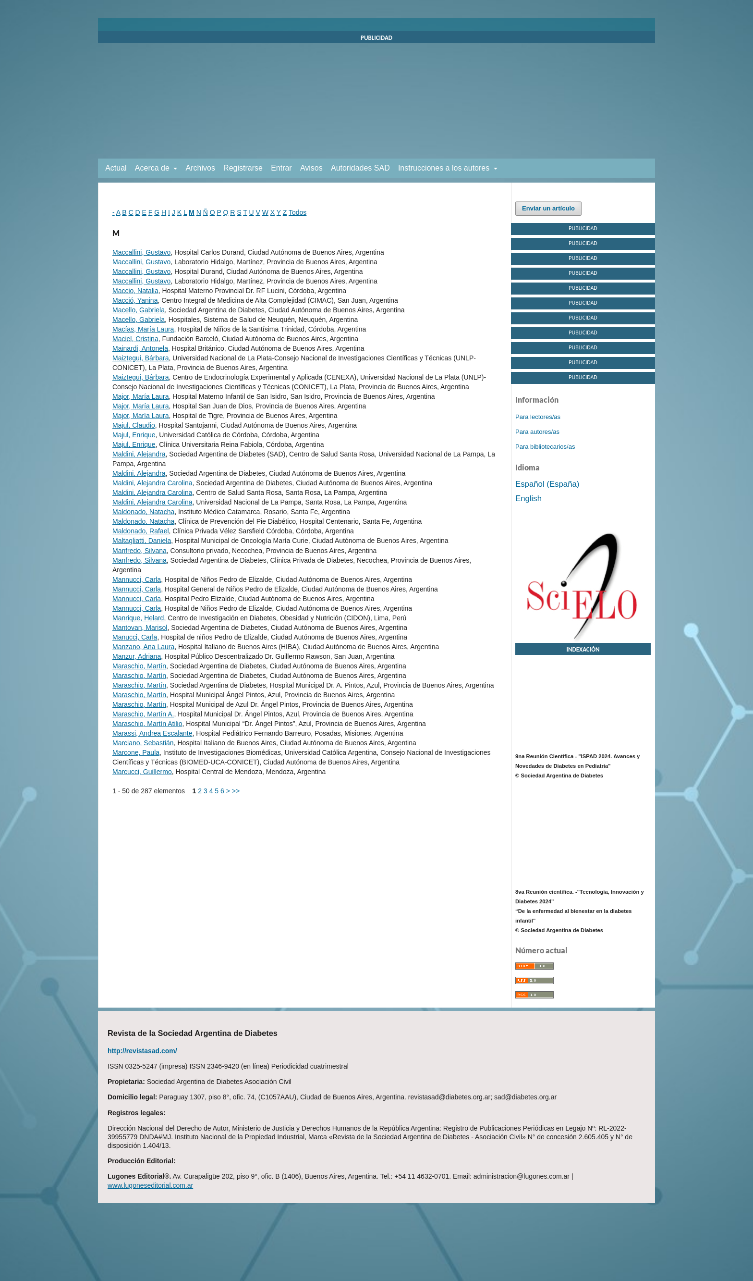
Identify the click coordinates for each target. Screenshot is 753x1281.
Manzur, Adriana (136, 656)
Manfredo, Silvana (139, 550)
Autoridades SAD (360, 168)
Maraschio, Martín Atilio (147, 723)
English (528, 498)
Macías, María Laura (143, 329)
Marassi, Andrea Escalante (152, 733)
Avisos (311, 168)
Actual (115, 168)
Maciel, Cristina (135, 339)
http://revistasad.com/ (142, 1051)
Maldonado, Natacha (143, 512)
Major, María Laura (140, 396)
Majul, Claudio (133, 425)
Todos (297, 212)
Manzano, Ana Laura (143, 647)
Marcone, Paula (135, 752)
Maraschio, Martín (139, 666)
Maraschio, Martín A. (143, 714)
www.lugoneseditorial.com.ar (150, 1185)
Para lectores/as (537, 416)
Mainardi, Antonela (140, 348)
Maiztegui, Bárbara (140, 358)
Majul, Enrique (134, 435)
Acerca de (153, 168)
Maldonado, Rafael (140, 531)
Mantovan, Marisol (139, 627)
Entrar (281, 168)
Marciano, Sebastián (143, 743)
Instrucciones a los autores (445, 168)
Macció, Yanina (135, 300)
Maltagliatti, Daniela (141, 540)
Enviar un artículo (548, 208)
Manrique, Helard (138, 618)
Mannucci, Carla (136, 579)
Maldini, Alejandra (139, 454)
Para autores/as (537, 431)
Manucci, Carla (134, 637)
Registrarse (243, 168)
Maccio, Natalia (135, 291)
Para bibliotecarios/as (545, 446)
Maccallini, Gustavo (141, 252)
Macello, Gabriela (138, 310)
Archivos (200, 168)
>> (236, 791)
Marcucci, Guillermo (142, 772)
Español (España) (547, 484)
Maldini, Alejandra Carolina (152, 483)
